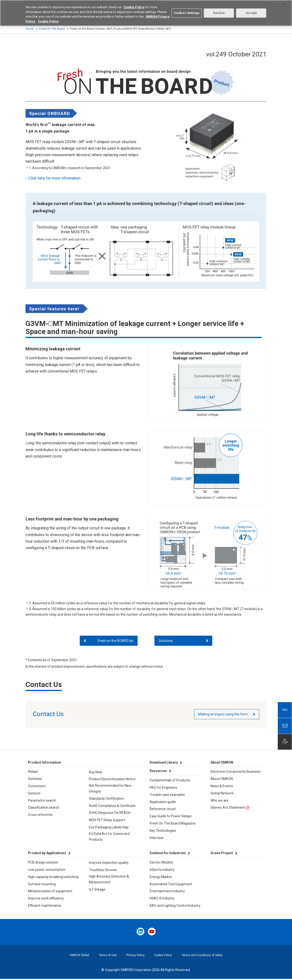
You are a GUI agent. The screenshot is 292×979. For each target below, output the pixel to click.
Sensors (34, 793)
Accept (251, 9)
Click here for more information (54, 178)
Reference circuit (163, 809)
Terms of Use (108, 955)
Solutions (166, 641)
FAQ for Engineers (163, 787)
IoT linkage (97, 889)
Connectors (37, 786)
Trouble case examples (167, 795)
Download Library (164, 762)
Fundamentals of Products (170, 780)
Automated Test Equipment (171, 884)
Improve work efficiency (46, 898)
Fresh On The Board (52, 28)
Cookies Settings (186, 9)
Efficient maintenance (44, 905)
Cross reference (40, 815)
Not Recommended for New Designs (110, 788)
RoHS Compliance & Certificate (112, 806)
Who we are (219, 800)
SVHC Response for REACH (109, 813)
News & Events (222, 786)
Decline (219, 9)
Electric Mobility (161, 862)
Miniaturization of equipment (50, 891)
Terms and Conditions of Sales (202, 955)
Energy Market (161, 877)
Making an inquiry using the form (223, 714)
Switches (35, 779)
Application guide (163, 802)
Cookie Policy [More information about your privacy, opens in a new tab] (48, 17)
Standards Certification (106, 798)
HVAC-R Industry (162, 898)
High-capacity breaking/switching (53, 877)
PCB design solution (43, 862)
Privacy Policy (135, 955)
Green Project (222, 853)
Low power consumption (46, 870)
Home (29, 28)
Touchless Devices (103, 870)
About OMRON (222, 779)
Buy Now (95, 772)
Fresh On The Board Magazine (173, 823)
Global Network (222, 793)
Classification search (43, 807)
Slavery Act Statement (228, 807)
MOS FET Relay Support (107, 820)
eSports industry (162, 870)
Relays (33, 771)
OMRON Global (79, 955)
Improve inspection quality (109, 863)
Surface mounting (42, 884)
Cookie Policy (163, 955)
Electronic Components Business (235, 771)
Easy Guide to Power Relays (171, 816)
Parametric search (42, 800)
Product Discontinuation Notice (112, 779)
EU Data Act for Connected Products (109, 836)
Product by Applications (47, 853)
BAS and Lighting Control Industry (175, 905)
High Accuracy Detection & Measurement (109, 879)
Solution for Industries (168, 853)
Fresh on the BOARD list (115, 641)
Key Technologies (163, 830)
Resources (158, 771)
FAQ (284, 710)
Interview (157, 838)
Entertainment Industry (167, 891)
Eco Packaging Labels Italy (109, 827)
